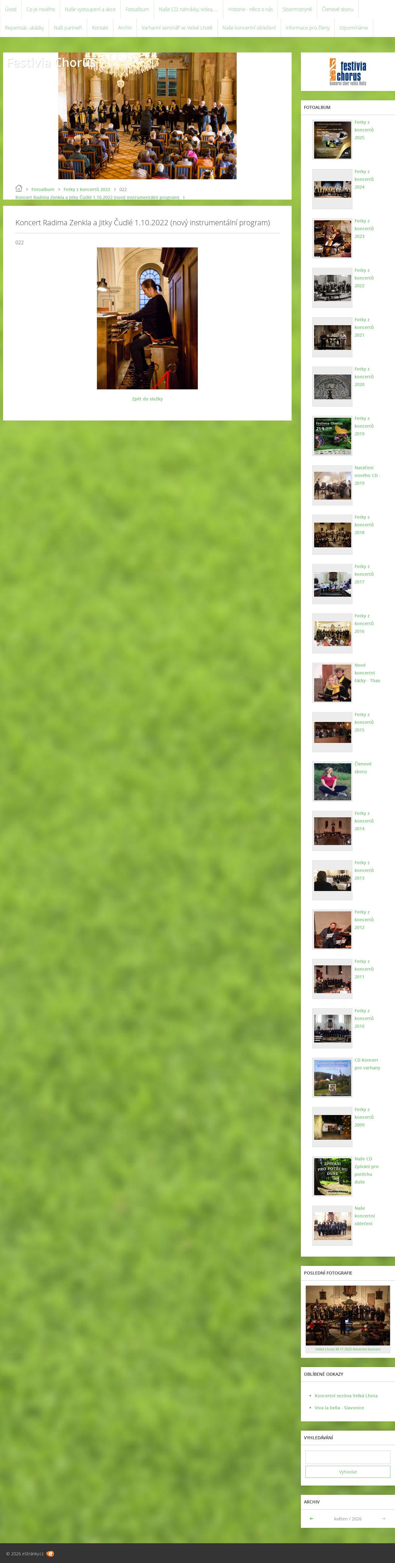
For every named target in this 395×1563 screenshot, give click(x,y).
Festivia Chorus (51, 62)
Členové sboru (337, 9)
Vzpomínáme (353, 27)
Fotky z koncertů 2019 (364, 426)
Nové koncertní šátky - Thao (367, 672)
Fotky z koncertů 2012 (364, 919)
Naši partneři (68, 27)
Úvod (11, 9)
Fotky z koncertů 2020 (364, 376)
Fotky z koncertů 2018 (364, 524)
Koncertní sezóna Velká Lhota (346, 1396)
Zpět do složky (147, 399)
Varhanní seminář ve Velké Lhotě (177, 27)
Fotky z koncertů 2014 (364, 820)
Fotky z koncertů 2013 (364, 870)
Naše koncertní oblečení (249, 27)
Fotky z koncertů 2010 (364, 1018)
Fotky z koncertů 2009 (364, 1117)
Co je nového (41, 9)
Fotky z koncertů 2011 (364, 969)
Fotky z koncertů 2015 (364, 722)
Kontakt (100, 27)
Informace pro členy (308, 27)
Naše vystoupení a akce (90, 9)
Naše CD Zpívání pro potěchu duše (367, 1170)
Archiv (125, 27)
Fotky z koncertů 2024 (364, 179)
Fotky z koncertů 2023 (364, 228)
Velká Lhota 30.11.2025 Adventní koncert (347, 1349)
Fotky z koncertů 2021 (364, 327)
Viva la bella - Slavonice (339, 1408)
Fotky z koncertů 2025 (364, 129)
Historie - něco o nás (250, 9)
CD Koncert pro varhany (367, 1064)
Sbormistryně (297, 9)
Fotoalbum (137, 9)
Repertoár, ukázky (24, 27)
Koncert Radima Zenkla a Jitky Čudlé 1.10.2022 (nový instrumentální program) (97, 197)
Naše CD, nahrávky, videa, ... (188, 9)
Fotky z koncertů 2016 (364, 623)
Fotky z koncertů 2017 (364, 574)
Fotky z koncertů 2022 (87, 189)
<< (312, 1519)
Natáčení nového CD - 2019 (367, 475)
